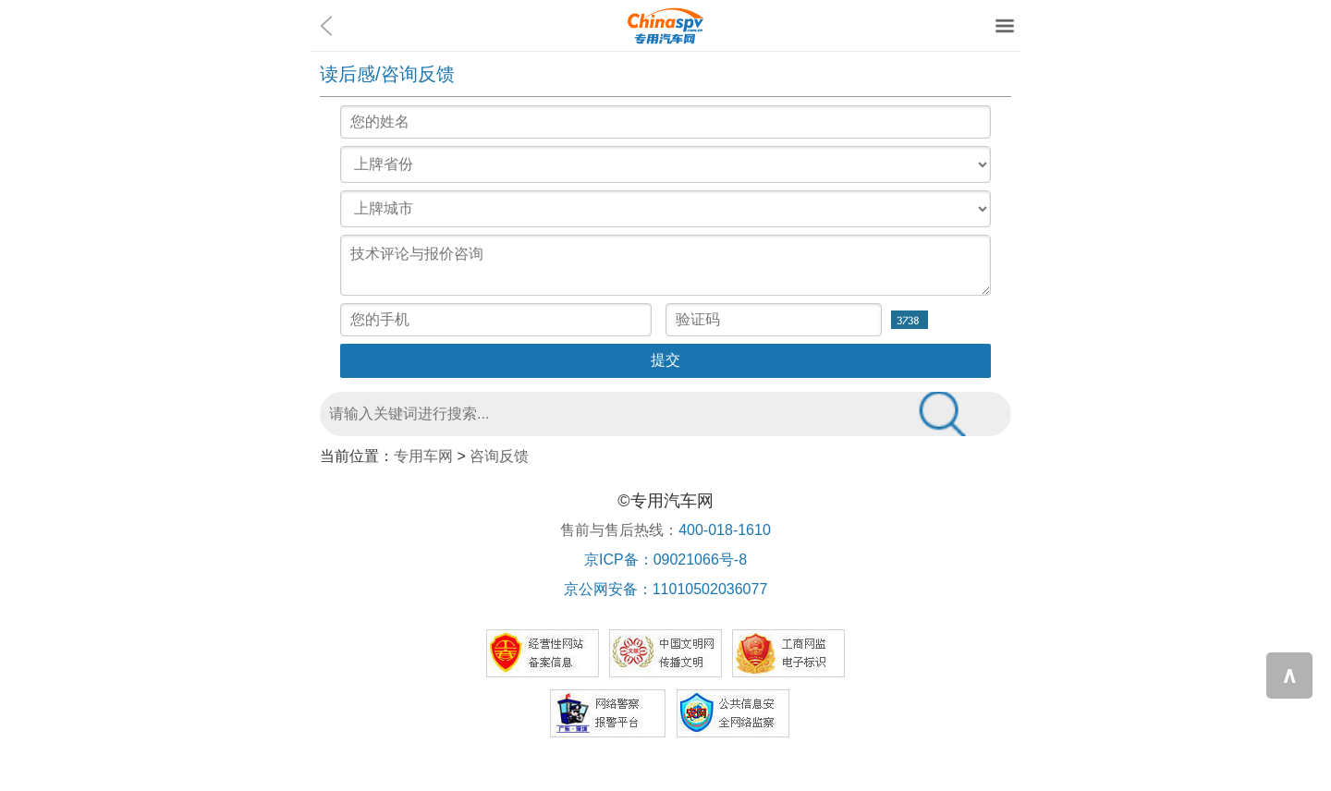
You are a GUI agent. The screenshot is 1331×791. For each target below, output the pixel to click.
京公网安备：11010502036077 (666, 589)
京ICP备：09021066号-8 (665, 559)
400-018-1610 (724, 530)
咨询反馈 (499, 456)
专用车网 (423, 456)
